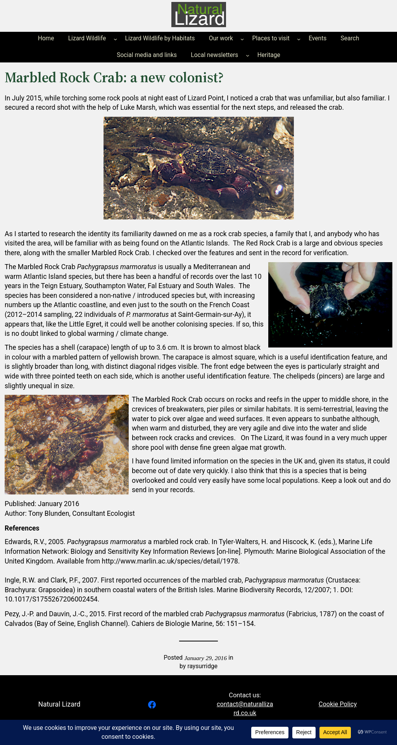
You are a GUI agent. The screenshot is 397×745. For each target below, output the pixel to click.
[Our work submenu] (242, 39)
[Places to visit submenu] (298, 39)
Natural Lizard (59, 704)
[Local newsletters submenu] (247, 55)
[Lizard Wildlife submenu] (115, 39)
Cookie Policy (338, 704)
